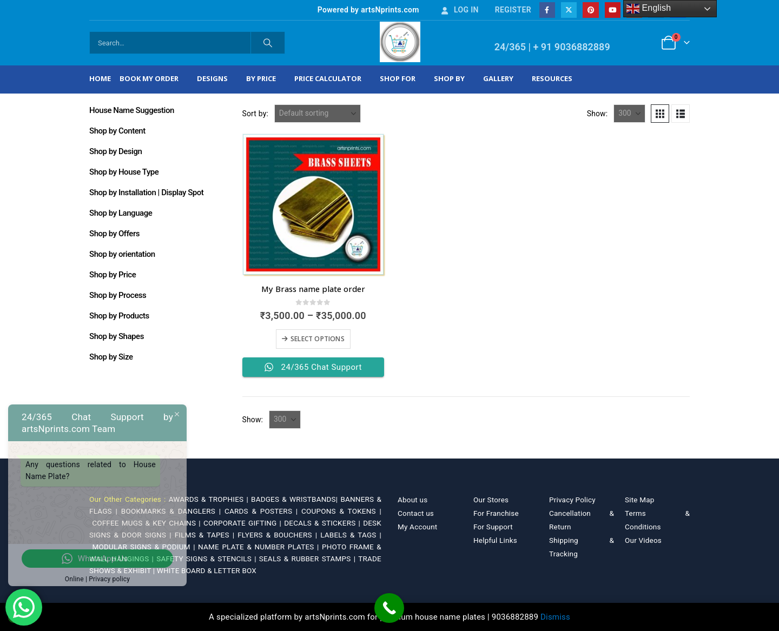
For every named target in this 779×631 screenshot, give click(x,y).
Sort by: (255, 113)
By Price (261, 78)
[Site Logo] (400, 42)
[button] (660, 113)
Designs (212, 78)
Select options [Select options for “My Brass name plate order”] (318, 338)
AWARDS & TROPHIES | (208, 499)
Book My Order (149, 78)
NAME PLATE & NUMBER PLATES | (260, 546)
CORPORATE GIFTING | (243, 523)
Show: (597, 113)
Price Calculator (327, 78)
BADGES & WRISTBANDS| (295, 499)
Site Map (640, 499)
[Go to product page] (313, 204)
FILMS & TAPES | (206, 534)
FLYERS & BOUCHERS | (278, 534)
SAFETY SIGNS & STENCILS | (207, 558)
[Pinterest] (590, 10)
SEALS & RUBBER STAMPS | (308, 558)
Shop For (397, 78)
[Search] (268, 43)
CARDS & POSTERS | (263, 511)
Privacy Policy (572, 499)
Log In (459, 9)
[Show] (629, 113)
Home (100, 78)
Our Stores (491, 499)
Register (513, 9)
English (648, 8)
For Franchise (496, 513)
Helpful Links (495, 540)
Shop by (449, 78)
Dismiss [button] (555, 617)
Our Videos (643, 540)
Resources (552, 78)
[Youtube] (612, 10)
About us (412, 499)
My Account (417, 526)
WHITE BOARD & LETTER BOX (206, 570)
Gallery (498, 78)
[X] (569, 10)
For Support (493, 526)
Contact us (416, 513)
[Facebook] (547, 10)
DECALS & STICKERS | (323, 523)
